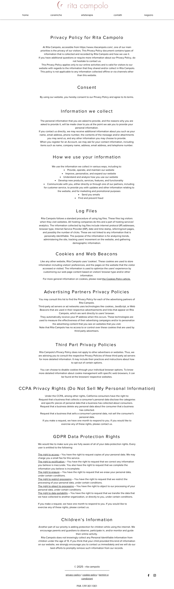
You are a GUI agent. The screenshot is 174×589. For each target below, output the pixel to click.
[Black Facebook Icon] (148, 575)
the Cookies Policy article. (116, 279)
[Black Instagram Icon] (154, 575)
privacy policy (73, 574)
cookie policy (90, 574)
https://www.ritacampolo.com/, (96, 47)
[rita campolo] (87, 5)
